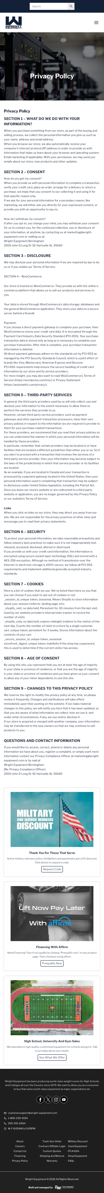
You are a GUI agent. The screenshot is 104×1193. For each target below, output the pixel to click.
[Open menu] (96, 22)
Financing (20, 1156)
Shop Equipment (77, 1156)
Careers (20, 1146)
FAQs (71, 1160)
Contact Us (20, 1151)
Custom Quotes (52, 1151)
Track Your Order (52, 1141)
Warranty (52, 1160)
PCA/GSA (73, 1151)
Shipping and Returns (52, 1156)
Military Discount (78, 1141)
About (19, 1141)
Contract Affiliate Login (52, 1146)
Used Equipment (77, 1146)
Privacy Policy (20, 1160)
